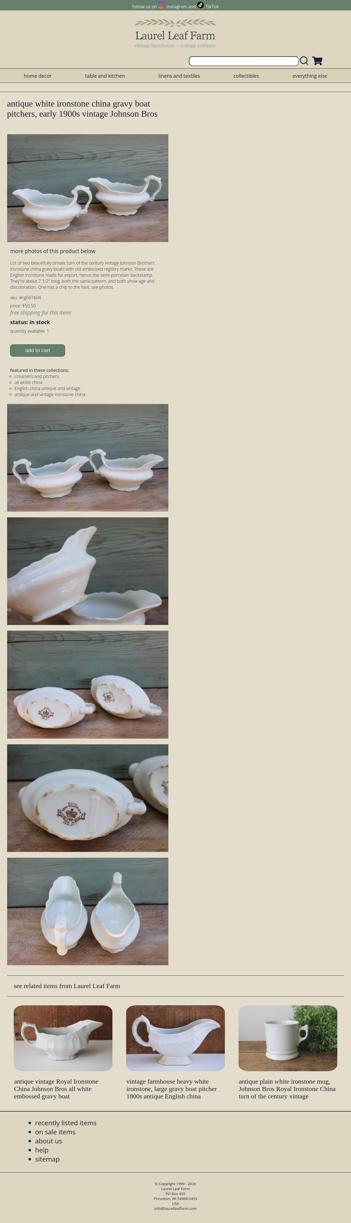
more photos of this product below (52, 251)
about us (48, 1140)
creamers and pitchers (37, 376)
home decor (38, 75)
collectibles (246, 75)
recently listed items (66, 1122)
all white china (28, 382)
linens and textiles (179, 75)
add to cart (37, 350)
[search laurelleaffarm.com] (305, 61)
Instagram (176, 7)
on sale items (55, 1131)
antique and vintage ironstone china (50, 394)
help (42, 1149)
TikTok (212, 7)
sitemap (47, 1158)
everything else (310, 75)
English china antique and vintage (47, 388)
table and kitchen (105, 75)
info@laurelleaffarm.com (175, 1208)
